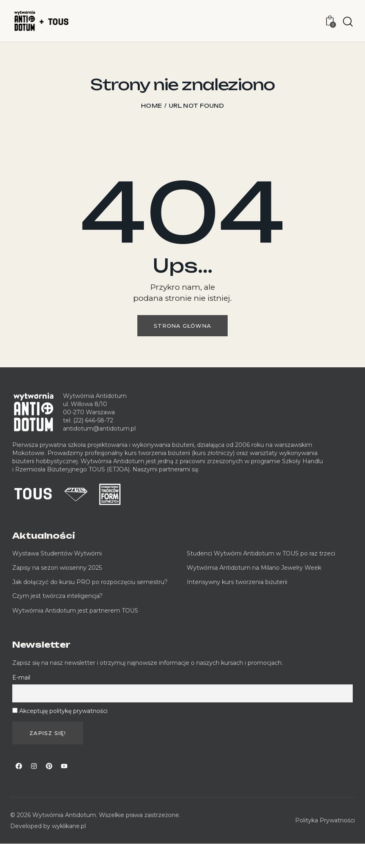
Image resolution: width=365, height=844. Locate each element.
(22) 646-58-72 (93, 420)
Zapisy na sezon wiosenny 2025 (57, 567)
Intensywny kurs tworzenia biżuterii (238, 582)
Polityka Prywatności (325, 820)
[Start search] (348, 22)
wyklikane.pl (69, 826)
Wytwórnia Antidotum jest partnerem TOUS (75, 610)
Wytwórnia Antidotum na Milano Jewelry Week (254, 567)
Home (151, 105)
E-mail (21, 677)
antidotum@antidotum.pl (99, 428)
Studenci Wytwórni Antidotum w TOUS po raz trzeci (261, 553)
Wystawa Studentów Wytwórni (57, 553)
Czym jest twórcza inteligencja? (57, 596)
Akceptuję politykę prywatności (63, 711)
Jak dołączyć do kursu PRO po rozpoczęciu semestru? (90, 582)
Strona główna (182, 325)
